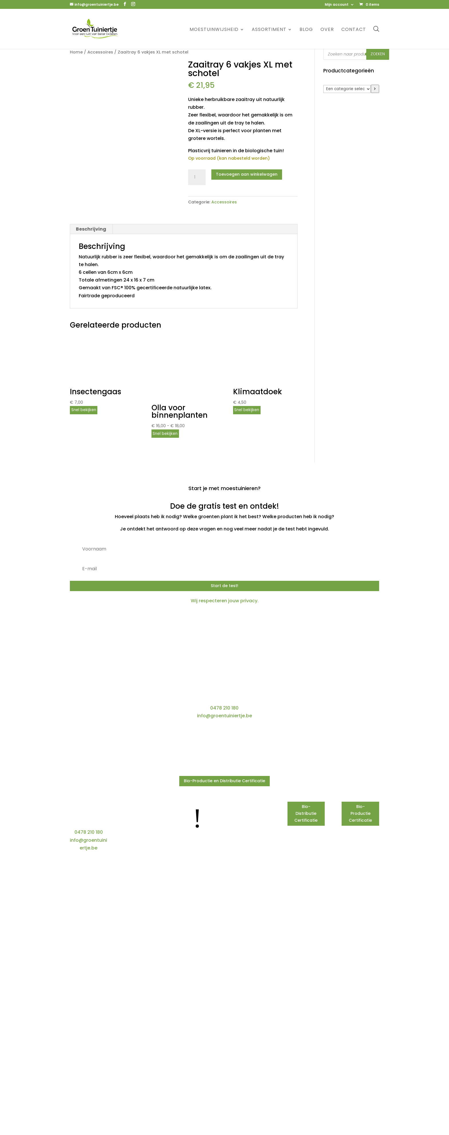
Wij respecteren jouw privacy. (225, 600)
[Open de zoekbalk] (376, 28)
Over (327, 30)
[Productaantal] (196, 177)
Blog (306, 30)
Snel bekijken (83, 410)
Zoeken (378, 54)
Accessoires (100, 52)
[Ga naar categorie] (375, 89)
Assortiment (269, 30)
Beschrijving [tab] (91, 229)
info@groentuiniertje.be (224, 715)
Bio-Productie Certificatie (360, 813)
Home (76, 52)
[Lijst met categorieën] (347, 89)
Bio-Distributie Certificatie (306, 813)
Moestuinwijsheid (214, 30)
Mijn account (336, 5)
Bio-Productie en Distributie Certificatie (224, 781)
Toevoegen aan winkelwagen (246, 174)
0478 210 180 (224, 708)
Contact (353, 30)
